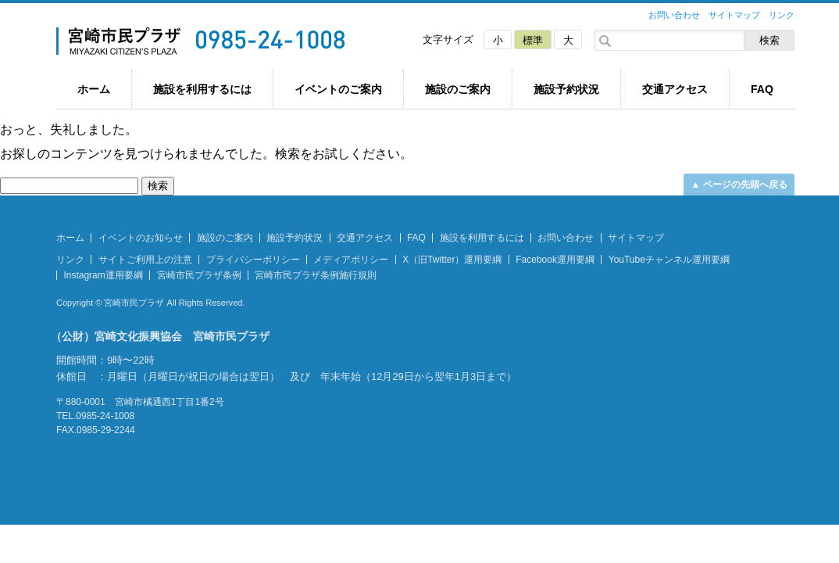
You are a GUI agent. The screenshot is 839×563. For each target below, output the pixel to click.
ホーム (93, 89)
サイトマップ (734, 15)
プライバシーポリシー (253, 259)
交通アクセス (675, 89)
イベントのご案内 (338, 89)
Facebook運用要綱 (555, 259)
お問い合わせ (674, 15)
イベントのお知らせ (140, 237)
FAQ (762, 89)
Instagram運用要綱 (102, 275)
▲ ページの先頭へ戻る (739, 184)
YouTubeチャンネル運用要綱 (669, 259)
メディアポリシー (350, 259)
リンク (781, 15)
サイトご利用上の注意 (145, 259)
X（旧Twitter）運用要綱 (452, 259)
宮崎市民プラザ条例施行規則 (316, 275)
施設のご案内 (458, 89)
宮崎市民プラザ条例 (199, 275)
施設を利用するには (202, 89)
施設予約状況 (566, 89)
